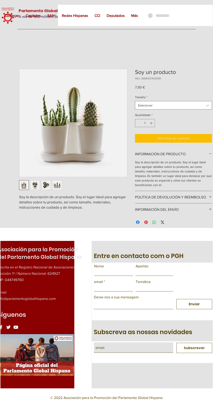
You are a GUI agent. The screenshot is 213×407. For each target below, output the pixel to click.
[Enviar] (194, 304)
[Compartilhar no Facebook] (137, 222)
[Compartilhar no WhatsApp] (154, 222)
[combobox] (173, 105)
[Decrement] (138, 123)
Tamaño (141, 97)
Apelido (142, 266)
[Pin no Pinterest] (146, 222)
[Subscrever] (194, 348)
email (98, 281)
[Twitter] (8, 327)
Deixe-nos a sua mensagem (116, 297)
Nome (99, 266)
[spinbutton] (145, 123)
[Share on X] (162, 222)
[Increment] (151, 123)
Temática (143, 281)
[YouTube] (16, 327)
